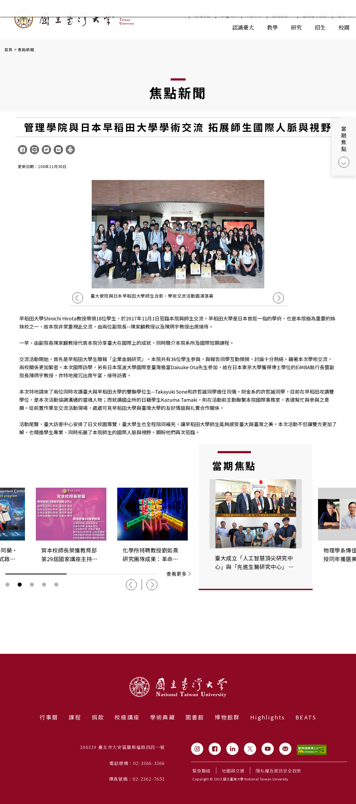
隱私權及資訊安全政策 (278, 770)
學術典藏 (162, 717)
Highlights (267, 717)
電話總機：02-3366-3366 (137, 763)
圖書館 (195, 717)
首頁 (8, 49)
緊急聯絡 (201, 770)
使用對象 (282, 15)
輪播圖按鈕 (7, 585)
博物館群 (227, 717)
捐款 (98, 717)
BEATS (305, 717)
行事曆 (49, 717)
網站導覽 (203, 15)
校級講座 (127, 717)
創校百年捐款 (315, 15)
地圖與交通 (233, 770)
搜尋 (341, 15)
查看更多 (178, 573)
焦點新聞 (26, 49)
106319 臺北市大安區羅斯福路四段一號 (122, 747)
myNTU (254, 15)
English (228, 15)
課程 (75, 717)
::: (213, 27)
